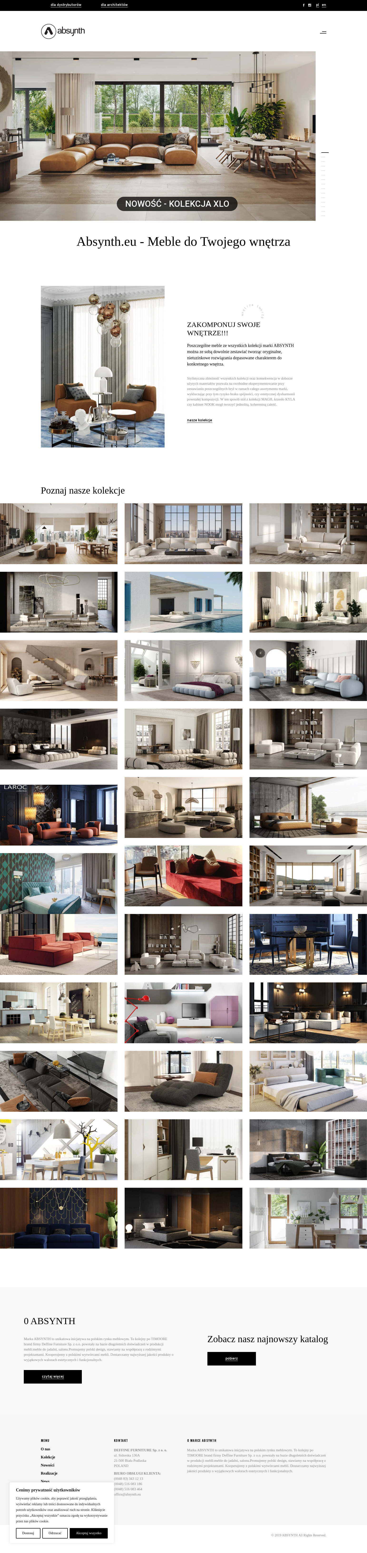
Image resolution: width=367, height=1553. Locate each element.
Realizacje (49, 1473)
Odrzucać (55, 1533)
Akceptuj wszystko (88, 1533)
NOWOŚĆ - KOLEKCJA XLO (177, 204)
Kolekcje (48, 1457)
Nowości (47, 1465)
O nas (45, 1449)
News (45, 1481)
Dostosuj (28, 1533)
